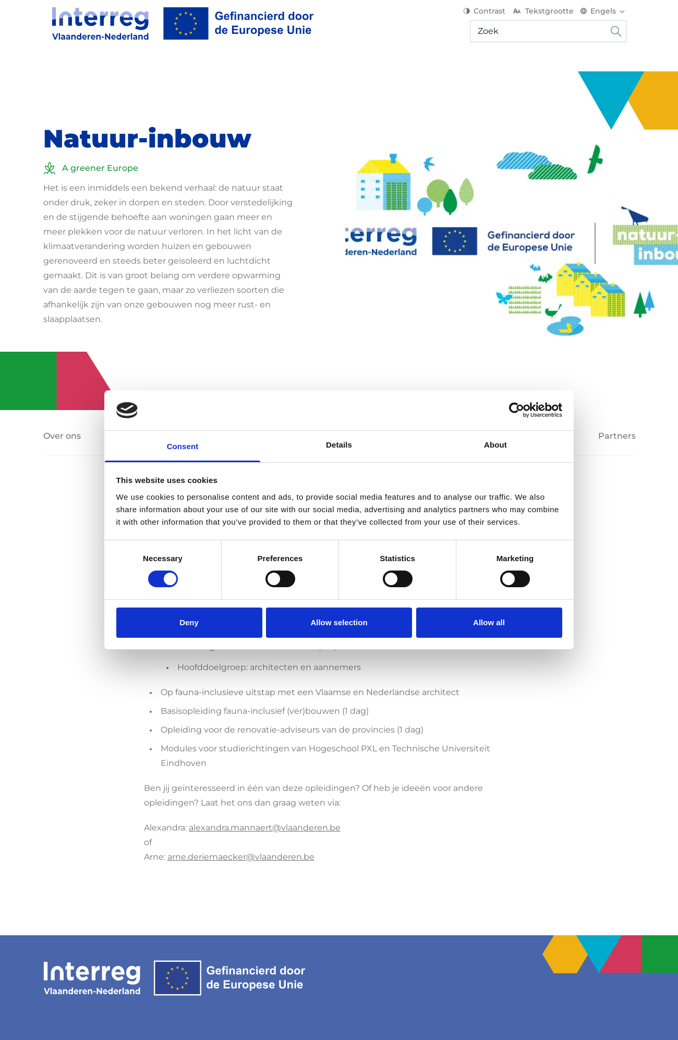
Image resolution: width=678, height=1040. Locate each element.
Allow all (489, 622)
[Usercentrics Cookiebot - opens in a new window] (516, 410)
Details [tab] (339, 444)
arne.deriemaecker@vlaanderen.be (240, 843)
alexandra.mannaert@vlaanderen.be (265, 814)
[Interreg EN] (174, 28)
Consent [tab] (183, 446)
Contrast (493, 15)
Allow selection (338, 622)
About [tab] (495, 444)
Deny (189, 622)
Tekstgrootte (551, 15)
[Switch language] (612, 15)
